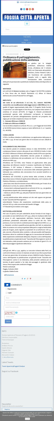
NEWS (23, 42)
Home (26, 40)
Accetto (27, 419)
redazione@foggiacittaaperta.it (27, 2)
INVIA (8, 321)
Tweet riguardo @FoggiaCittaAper (13, 366)
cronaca (29, 42)
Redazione (10, 275)
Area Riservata (7, 357)
